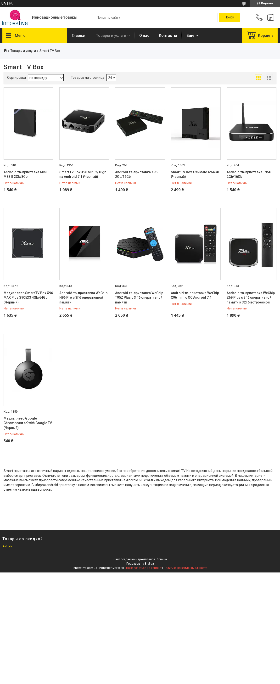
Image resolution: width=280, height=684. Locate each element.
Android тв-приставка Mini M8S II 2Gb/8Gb (25, 174)
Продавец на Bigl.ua (140, 563)
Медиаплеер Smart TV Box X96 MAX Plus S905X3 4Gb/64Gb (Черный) (28, 297)
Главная (79, 35)
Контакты (168, 35)
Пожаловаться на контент (144, 568)
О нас (144, 35)
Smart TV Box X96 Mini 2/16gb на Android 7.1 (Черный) (82, 174)
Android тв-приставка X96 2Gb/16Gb (136, 174)
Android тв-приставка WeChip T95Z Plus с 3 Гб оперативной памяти (139, 297)
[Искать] (229, 17)
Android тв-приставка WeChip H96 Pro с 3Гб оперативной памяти (83, 297)
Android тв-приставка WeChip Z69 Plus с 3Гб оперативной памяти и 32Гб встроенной (251, 297)
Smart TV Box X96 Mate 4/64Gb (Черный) (195, 174)
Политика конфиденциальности (185, 568)
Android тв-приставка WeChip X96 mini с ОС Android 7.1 (195, 295)
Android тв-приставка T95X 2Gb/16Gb (249, 174)
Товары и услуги (111, 35)
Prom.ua (161, 559)
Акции (7, 546)
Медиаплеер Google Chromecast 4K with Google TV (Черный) (28, 423)
